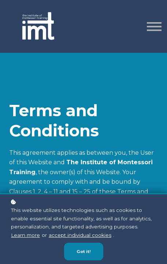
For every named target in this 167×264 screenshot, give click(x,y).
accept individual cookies (80, 235)
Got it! (84, 251)
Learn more (25, 235)
